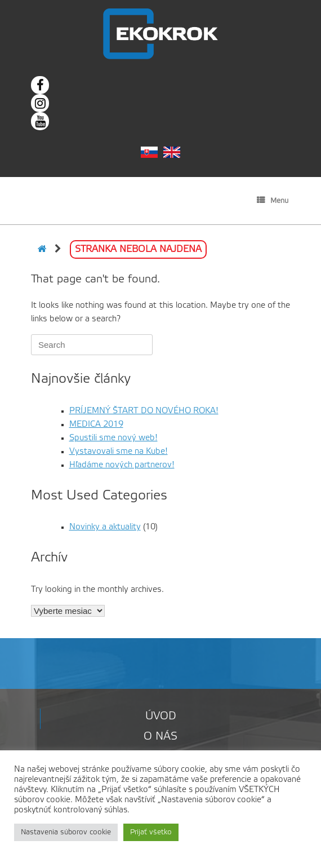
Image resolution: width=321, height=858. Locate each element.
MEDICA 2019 (96, 424)
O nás (160, 737)
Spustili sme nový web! (113, 438)
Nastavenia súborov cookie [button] (66, 832)
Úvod (160, 716)
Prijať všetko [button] (151, 832)
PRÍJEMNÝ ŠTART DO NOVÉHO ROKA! (144, 411)
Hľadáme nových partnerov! (122, 465)
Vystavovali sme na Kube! (118, 451)
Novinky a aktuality (105, 527)
